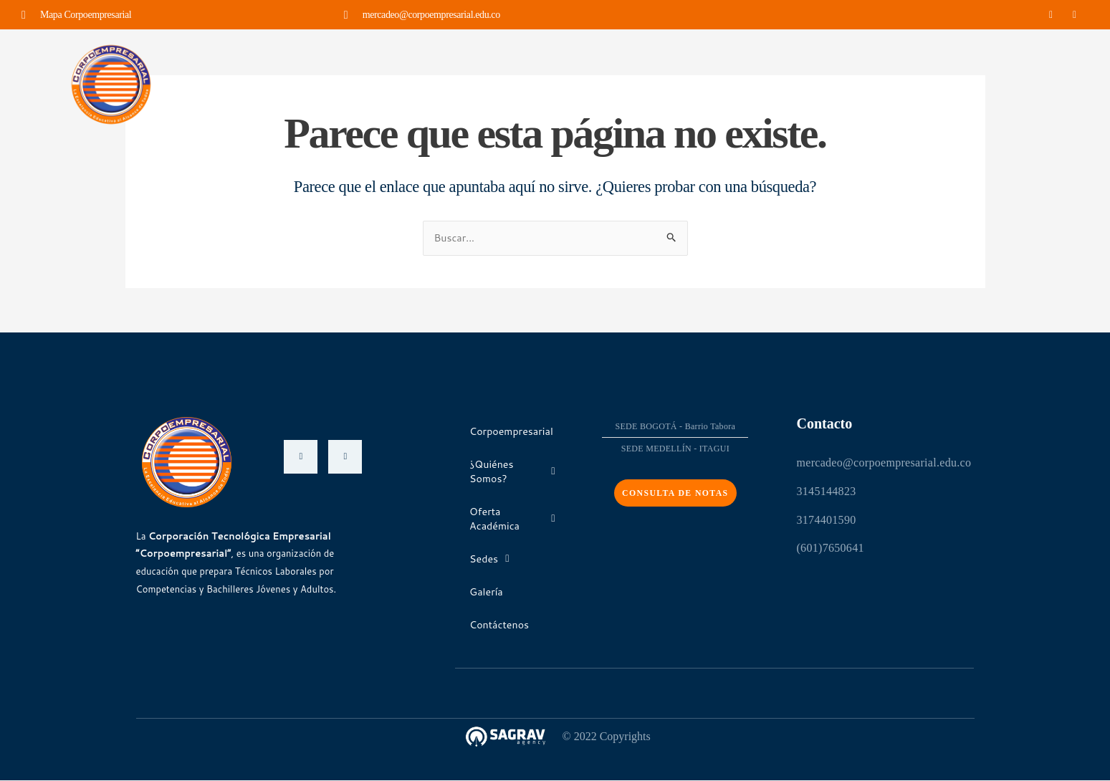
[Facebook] (300, 457)
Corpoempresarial (295, 83)
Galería (712, 83)
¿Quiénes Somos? (418, 83)
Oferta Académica (546, 83)
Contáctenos (790, 83)
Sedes (645, 83)
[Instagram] (345, 457)
